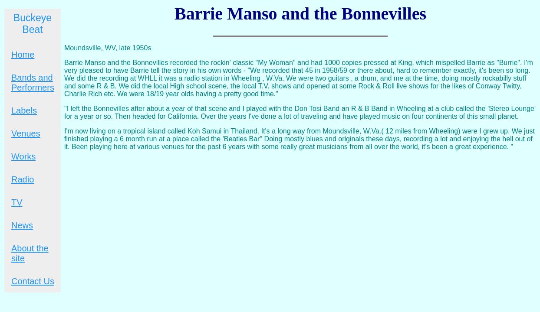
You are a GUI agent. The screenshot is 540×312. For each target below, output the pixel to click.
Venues (25, 133)
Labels (24, 110)
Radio (22, 179)
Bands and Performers (32, 82)
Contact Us (32, 281)
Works (23, 156)
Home (22, 54)
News (22, 225)
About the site (30, 253)
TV (17, 202)
